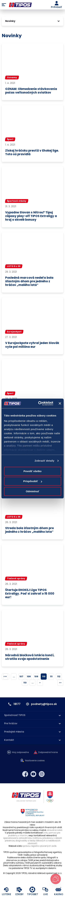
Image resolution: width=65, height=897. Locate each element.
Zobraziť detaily (44, 460)
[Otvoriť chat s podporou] (55, 879)
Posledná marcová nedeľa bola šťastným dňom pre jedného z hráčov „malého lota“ (29, 281)
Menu (4, 4)
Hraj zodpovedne (20, 752)
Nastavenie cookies (35, 761)
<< (4, 676)
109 (36, 676)
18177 (17, 704)
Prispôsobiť (32, 481)
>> (60, 682)
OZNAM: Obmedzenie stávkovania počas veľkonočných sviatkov (31, 90)
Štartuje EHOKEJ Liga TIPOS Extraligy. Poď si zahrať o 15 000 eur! (29, 593)
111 (51, 676)
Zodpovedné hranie (48, 752)
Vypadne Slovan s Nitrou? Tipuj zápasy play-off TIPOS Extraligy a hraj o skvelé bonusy (31, 216)
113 (25, 682)
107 (21, 676)
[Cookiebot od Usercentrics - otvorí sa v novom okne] (39, 403)
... (14, 676)
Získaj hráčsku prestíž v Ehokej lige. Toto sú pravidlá (32, 152)
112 (58, 676)
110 (43, 676)
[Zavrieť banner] (60, 403)
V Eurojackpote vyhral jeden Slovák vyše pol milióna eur (32, 344)
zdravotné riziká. (54, 830)
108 (29, 676)
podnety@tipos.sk (44, 704)
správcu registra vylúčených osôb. (39, 846)
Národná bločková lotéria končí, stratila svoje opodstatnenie (29, 657)
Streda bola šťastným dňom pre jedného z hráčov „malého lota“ (29, 530)
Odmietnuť (32, 491)
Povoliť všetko (33, 471)
